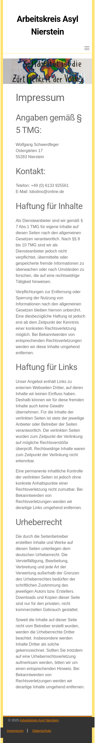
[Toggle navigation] (87, 48)
